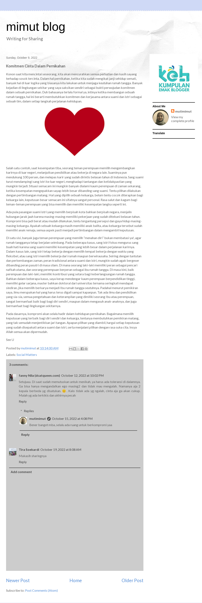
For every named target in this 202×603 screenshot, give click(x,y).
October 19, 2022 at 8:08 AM (60, 449)
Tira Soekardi (29, 449)
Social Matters (27, 354)
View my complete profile (182, 119)
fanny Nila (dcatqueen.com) (39, 375)
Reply (23, 401)
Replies (29, 411)
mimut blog (35, 26)
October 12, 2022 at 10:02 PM (82, 375)
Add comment (21, 472)
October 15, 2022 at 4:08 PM (72, 418)
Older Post (132, 580)
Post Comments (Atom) (41, 590)
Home (75, 580)
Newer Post (18, 580)
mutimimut (37, 418)
